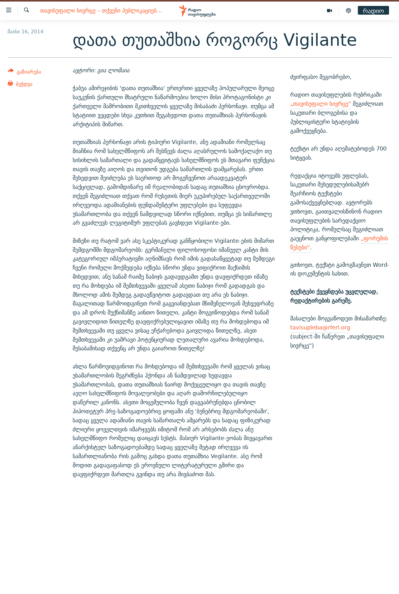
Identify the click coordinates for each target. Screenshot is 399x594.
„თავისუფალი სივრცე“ (320, 103)
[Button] (24, 72)
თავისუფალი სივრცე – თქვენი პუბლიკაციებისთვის (101, 10)
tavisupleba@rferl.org (320, 327)
